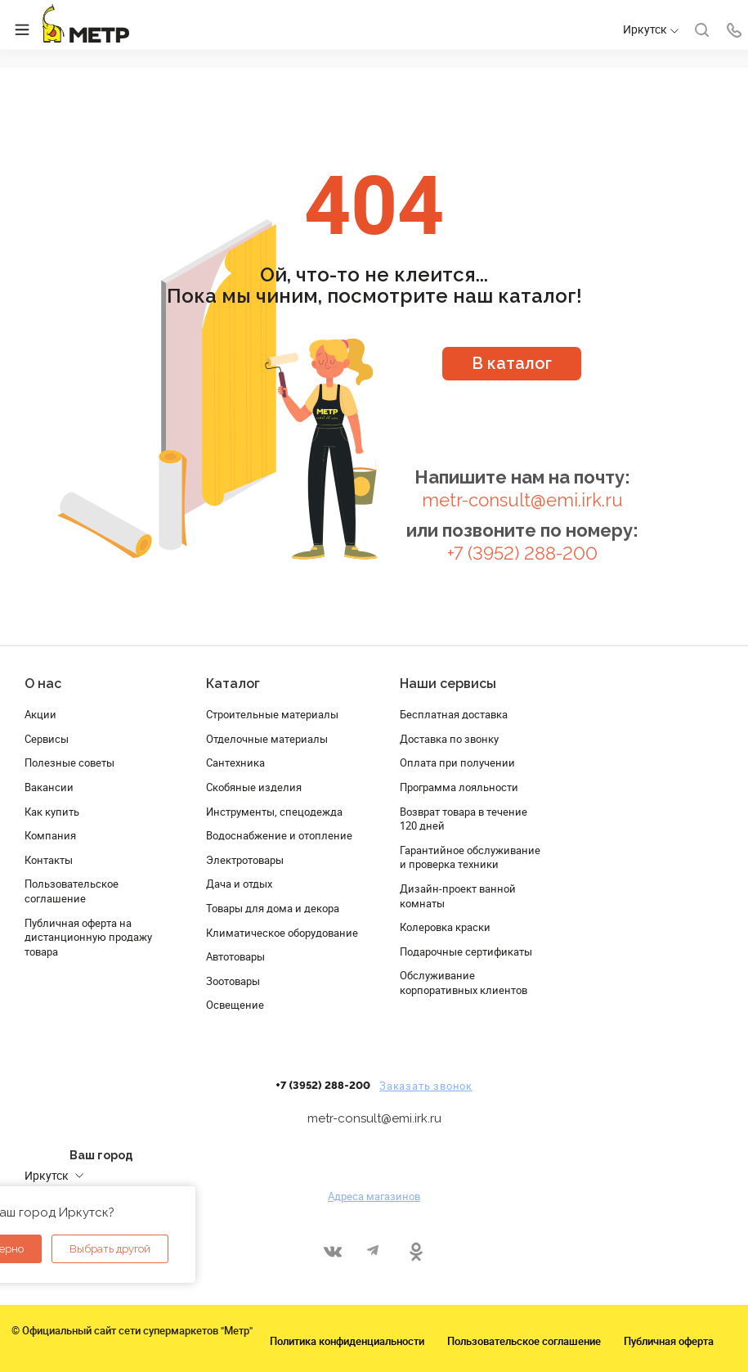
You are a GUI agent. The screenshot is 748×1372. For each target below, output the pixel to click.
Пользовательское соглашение (72, 891)
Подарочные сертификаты (466, 951)
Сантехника (235, 762)
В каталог (512, 363)
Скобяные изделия (254, 787)
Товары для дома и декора (272, 908)
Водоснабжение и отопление (279, 835)
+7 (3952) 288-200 (522, 553)
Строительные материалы (272, 714)
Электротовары (245, 859)
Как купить (52, 811)
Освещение (235, 1004)
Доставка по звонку (449, 738)
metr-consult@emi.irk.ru (522, 500)
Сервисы (47, 738)
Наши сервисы (448, 683)
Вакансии (49, 787)
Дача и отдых (239, 883)
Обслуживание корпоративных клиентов (463, 982)
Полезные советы (69, 762)
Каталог (233, 683)
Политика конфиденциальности (347, 1341)
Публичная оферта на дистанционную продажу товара (88, 937)
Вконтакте (332, 1251)
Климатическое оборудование (282, 932)
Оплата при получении (457, 762)
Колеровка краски (445, 927)
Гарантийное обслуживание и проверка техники (470, 857)
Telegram (374, 1251)
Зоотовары (233, 981)
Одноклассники (415, 1251)
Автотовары (235, 956)
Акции (40, 714)
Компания (50, 835)
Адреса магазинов (374, 1196)
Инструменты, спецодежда (274, 811)
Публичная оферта (669, 1341)
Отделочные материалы (267, 738)
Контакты (49, 859)
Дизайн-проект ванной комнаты (458, 896)
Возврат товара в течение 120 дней (463, 819)
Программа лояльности (459, 787)
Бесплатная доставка (454, 714)
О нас (43, 683)
